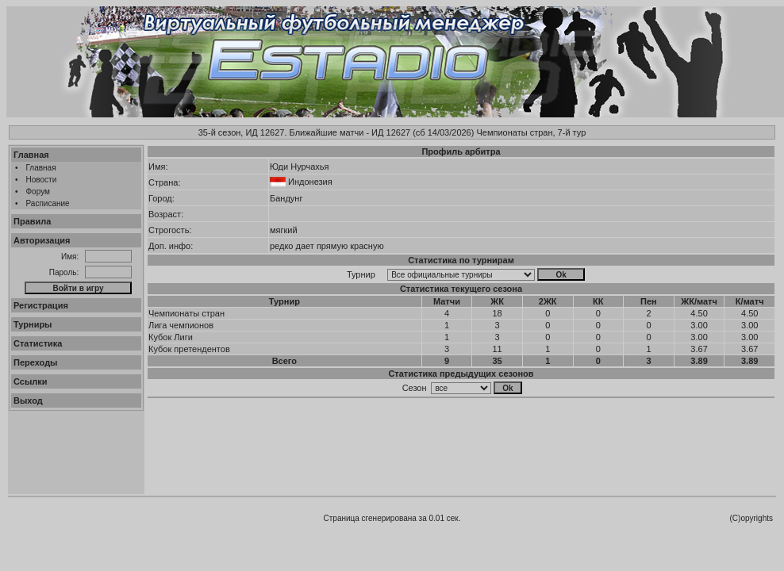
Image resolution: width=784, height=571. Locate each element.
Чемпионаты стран (186, 313)
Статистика (38, 343)
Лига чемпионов (180, 325)
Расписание (48, 203)
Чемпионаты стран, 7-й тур (531, 132)
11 (497, 349)
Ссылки (30, 381)
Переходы (35, 362)
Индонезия (310, 181)
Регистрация (40, 305)
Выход (28, 400)
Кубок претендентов (189, 349)
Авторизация (41, 240)
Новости (41, 179)
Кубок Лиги (170, 337)
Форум (38, 191)
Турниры (32, 324)
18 (497, 313)
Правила (32, 221)
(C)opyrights (751, 518)
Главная (31, 154)
